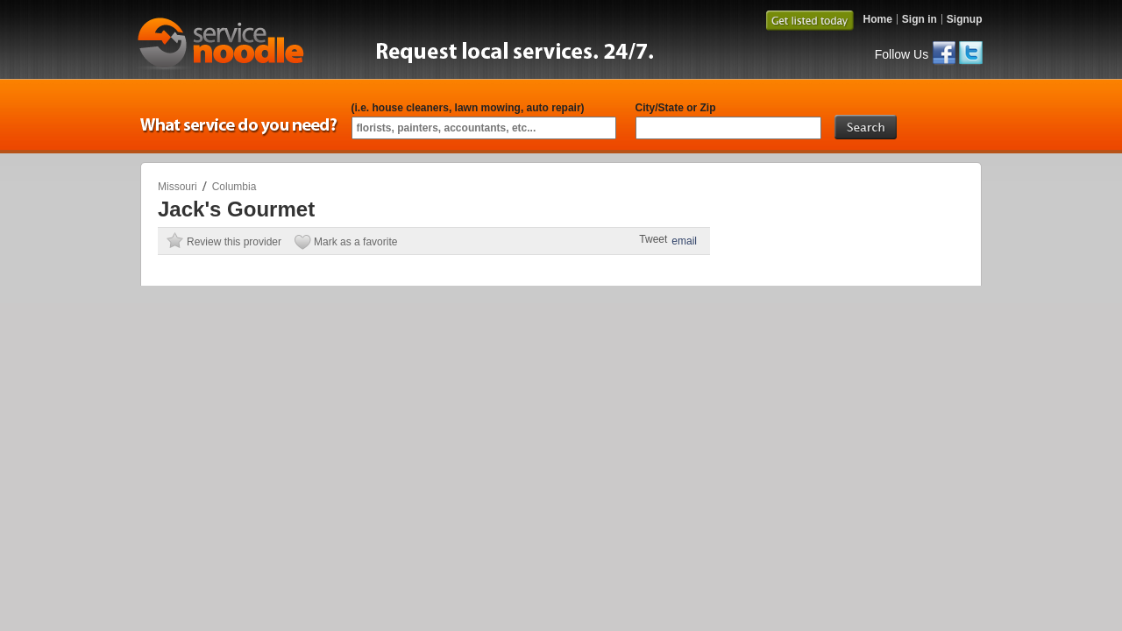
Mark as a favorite (355, 242)
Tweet (653, 239)
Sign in (919, 19)
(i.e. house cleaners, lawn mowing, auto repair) (468, 108)
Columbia (234, 187)
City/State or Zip (676, 108)
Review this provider (234, 242)
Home (877, 19)
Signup (965, 19)
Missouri (177, 187)
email (684, 241)
